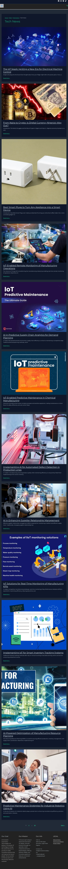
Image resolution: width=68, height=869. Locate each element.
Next (63, 825)
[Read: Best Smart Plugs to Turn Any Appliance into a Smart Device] (34, 171)
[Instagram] (63, 1)
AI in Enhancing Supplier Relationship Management (31, 520)
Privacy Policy (57, 843)
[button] (67, 6)
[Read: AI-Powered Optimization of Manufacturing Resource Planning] (34, 698)
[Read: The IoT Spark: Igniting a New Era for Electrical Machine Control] (34, 46)
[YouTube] (61, 1)
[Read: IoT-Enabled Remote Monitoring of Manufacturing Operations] (34, 243)
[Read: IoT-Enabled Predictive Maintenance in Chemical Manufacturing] (34, 373)
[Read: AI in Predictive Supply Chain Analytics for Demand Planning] (34, 306)
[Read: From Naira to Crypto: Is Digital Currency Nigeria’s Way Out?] (34, 101)
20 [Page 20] (35, 825)
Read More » (6, 78)
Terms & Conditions (58, 841)
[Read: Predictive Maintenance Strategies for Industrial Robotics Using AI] (34, 776)
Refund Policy (57, 839)
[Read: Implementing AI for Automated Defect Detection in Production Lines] (34, 439)
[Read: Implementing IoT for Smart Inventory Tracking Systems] (34, 624)
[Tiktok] (65, 1)
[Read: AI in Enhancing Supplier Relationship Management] (34, 500)
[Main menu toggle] (2, 6)
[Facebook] (58, 1)
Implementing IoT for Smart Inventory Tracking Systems (33, 652)
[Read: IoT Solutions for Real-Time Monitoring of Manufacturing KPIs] (34, 557)
